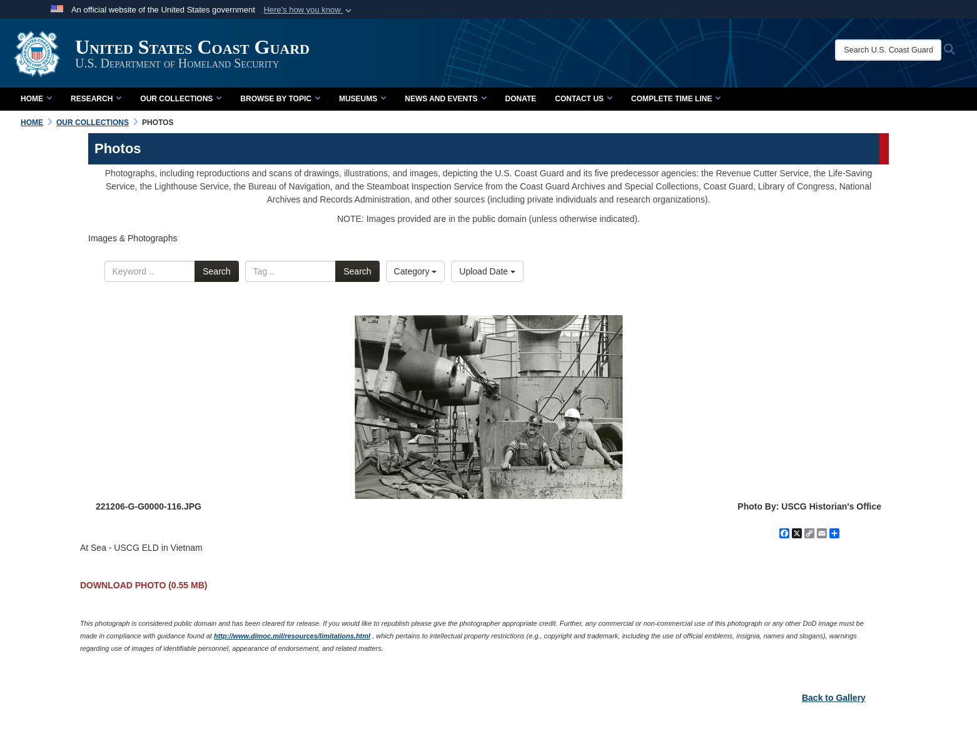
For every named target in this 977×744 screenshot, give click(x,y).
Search (216, 271)
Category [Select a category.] (415, 271)
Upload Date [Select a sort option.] (487, 271)
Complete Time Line (676, 98)
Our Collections (180, 98)
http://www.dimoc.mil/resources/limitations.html (292, 636)
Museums (362, 98)
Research (96, 98)
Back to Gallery (834, 698)
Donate (521, 98)
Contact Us (583, 98)
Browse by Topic (280, 98)
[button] (308, 10)
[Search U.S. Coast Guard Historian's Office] (888, 50)
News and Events (445, 98)
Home (36, 98)
